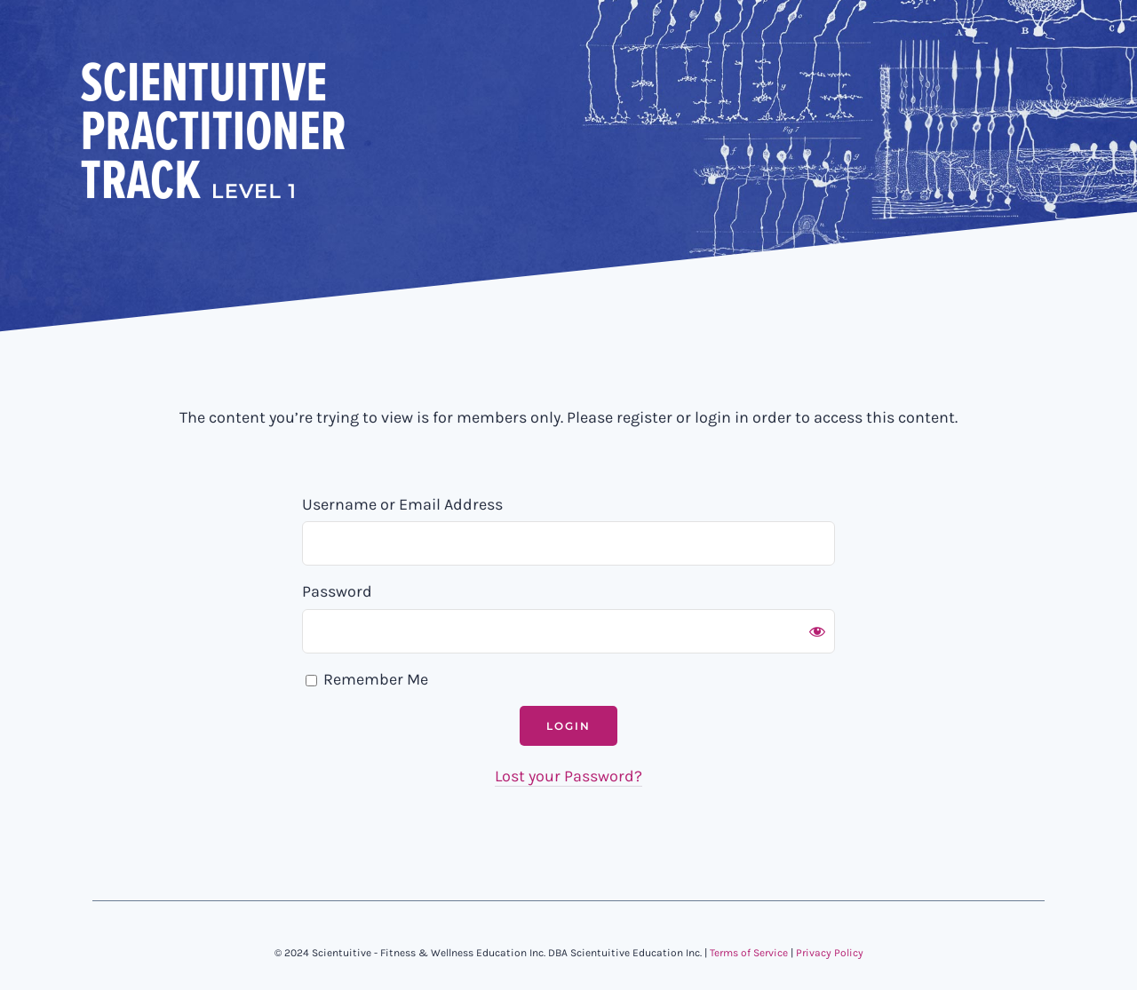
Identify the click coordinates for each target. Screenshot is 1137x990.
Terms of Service (749, 952)
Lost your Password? (568, 776)
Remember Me (367, 679)
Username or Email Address (402, 504)
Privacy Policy (829, 952)
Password (337, 591)
